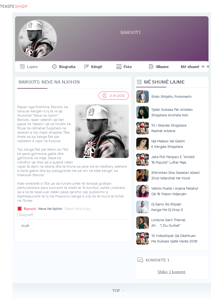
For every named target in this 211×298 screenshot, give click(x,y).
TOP (118, 290)
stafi (25, 225)
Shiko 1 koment (172, 271)
